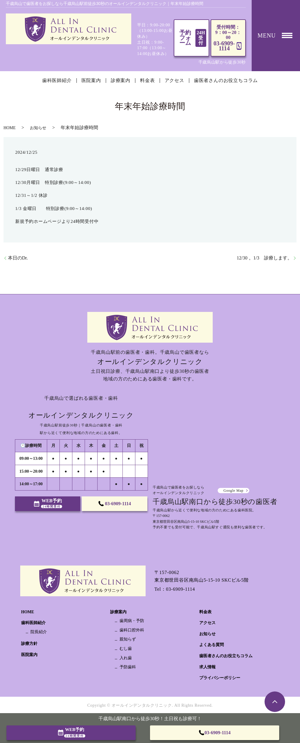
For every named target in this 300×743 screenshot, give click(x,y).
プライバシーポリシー (219, 678)
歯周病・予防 (132, 621)
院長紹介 (38, 632)
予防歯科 (128, 667)
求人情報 (207, 667)
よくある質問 (211, 645)
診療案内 (120, 80)
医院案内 (91, 80)
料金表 (147, 80)
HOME (10, 128)
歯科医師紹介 (57, 80)
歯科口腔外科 (132, 630)
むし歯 (126, 648)
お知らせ (38, 128)
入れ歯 (126, 658)
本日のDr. (18, 257)
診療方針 (29, 643)
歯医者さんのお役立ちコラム (226, 80)
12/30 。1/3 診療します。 (264, 257)
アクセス (174, 80)
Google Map (233, 490)
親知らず (128, 639)
